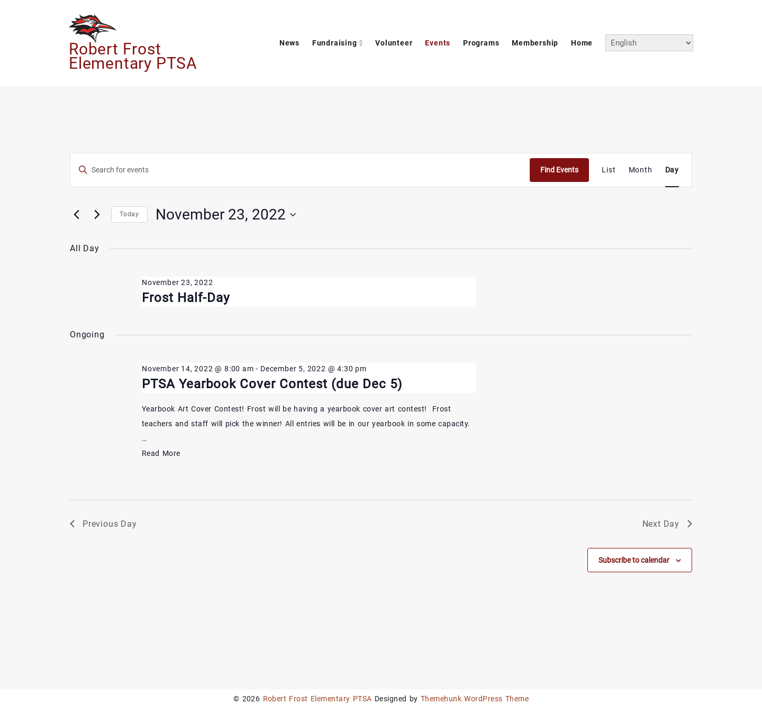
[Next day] (96, 214)
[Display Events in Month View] (640, 170)
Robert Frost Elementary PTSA (133, 56)
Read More (161, 453)
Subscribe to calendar (633, 560)
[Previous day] (76, 214)
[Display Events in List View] (608, 170)
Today (129, 214)
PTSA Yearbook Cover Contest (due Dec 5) (272, 384)
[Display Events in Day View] (672, 170)
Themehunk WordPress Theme (475, 698)
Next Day (667, 524)
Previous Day (103, 524)
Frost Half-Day (186, 297)
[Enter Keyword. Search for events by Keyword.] (300, 170)
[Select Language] (649, 42)
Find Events (559, 170)
